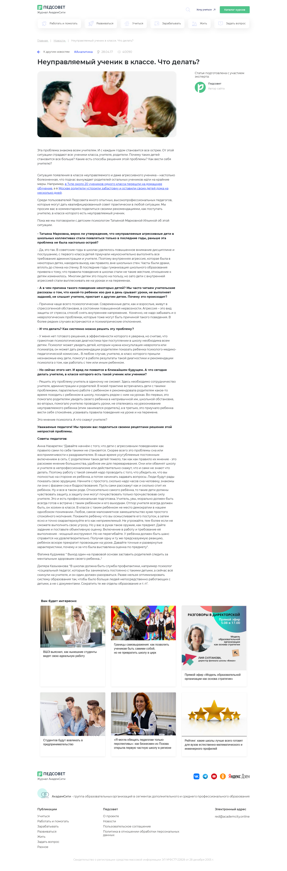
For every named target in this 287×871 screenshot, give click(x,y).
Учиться (43, 816)
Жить (41, 836)
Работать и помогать (53, 821)
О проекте (111, 816)
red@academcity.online (232, 816)
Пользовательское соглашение (127, 826)
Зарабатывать (48, 826)
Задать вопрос (48, 842)
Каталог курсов (234, 9)
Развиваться (47, 831)
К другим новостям (53, 51)
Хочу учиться (204, 9)
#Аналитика (83, 52)
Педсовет (214, 83)
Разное (42, 847)
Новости (109, 821)
